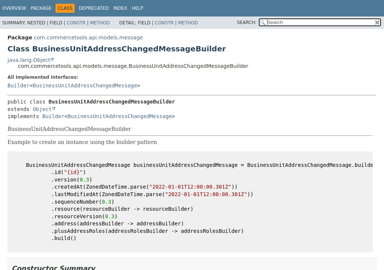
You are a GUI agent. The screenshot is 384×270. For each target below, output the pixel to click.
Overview (14, 8)
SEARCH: (247, 22)
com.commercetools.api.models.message (88, 37)
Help (137, 8)
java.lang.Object (29, 60)
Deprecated (94, 8)
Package (41, 8)
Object (42, 109)
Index (120, 8)
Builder (19, 85)
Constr (76, 23)
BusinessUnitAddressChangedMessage (85, 85)
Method (100, 23)
